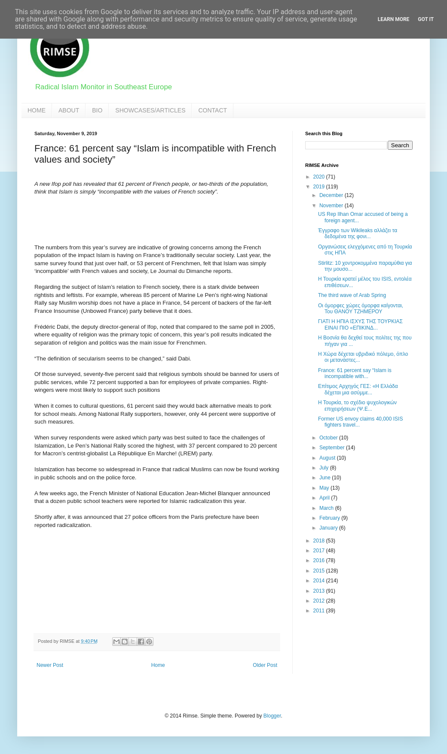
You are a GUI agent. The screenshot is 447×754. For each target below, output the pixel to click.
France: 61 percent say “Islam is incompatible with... (355, 373)
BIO (97, 110)
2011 (319, 611)
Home (158, 665)
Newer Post (50, 665)
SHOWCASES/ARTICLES (150, 110)
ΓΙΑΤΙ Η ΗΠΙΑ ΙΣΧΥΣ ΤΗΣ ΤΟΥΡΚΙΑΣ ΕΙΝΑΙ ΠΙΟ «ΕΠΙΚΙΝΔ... (360, 324)
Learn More (394, 19)
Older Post (265, 665)
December (332, 195)
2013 (319, 591)
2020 (319, 177)
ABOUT (68, 110)
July (324, 468)
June (325, 478)
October (329, 438)
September (332, 448)
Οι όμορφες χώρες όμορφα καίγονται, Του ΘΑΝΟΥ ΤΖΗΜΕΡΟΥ (360, 309)
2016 (319, 560)
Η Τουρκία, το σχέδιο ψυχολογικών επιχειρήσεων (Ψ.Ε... (357, 406)
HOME (37, 110)
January (329, 528)
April (325, 498)
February (330, 518)
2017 (319, 551)
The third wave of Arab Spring (352, 295)
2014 (319, 581)
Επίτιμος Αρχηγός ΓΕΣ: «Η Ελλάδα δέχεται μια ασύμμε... (358, 389)
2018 (319, 541)
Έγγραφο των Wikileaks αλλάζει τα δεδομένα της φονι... (357, 233)
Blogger (272, 716)
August (328, 458)
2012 (319, 601)
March (327, 508)
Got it (426, 19)
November (332, 206)
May (325, 488)
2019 (319, 187)
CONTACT (212, 110)
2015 (319, 571)
